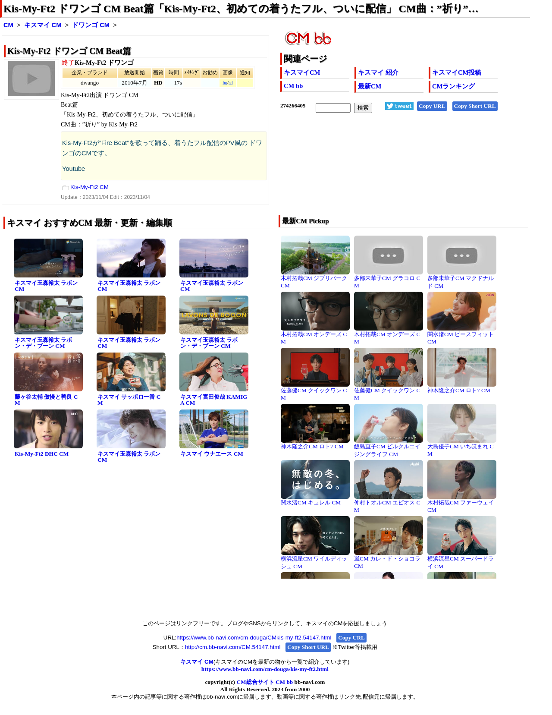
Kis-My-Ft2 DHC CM (42, 453)
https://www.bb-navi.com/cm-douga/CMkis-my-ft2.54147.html (253, 637)
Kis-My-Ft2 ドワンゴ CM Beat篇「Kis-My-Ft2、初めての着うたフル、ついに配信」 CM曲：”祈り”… (241, 8)
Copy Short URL (475, 106)
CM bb (293, 85)
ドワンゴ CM (91, 25)
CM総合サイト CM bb (264, 682)
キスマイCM (302, 72)
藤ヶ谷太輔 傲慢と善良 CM (46, 400)
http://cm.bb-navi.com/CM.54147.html (232, 647)
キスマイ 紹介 (378, 72)
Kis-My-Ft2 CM (89, 187)
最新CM (369, 86)
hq (225, 82)
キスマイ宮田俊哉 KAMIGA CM (213, 400)
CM (8, 25)
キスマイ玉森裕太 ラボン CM (46, 286)
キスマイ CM (43, 25)
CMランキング (453, 86)
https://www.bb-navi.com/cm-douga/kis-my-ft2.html (265, 669)
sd (230, 82)
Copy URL (432, 106)
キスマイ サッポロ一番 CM (128, 400)
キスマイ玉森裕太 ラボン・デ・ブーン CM (43, 343)
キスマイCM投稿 (456, 72)
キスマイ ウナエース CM (211, 453)
